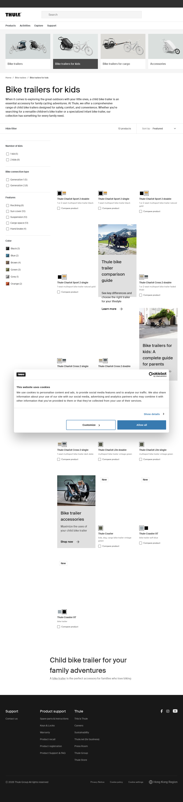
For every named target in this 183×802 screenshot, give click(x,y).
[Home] (24, 15)
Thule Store (80, 759)
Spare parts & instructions (54, 718)
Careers (78, 725)
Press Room (81, 746)
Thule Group (81, 753)
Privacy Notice (97, 782)
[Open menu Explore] (40, 26)
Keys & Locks (47, 725)
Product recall (47, 739)
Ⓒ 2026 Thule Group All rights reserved (27, 782)
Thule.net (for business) (86, 739)
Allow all (141, 424)
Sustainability (81, 732)
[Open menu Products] (13, 26)
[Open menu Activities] (27, 26)
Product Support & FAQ (52, 753)
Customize (91, 424)
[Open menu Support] (53, 26)
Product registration (51, 746)
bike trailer (59, 678)
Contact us (12, 718)
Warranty (45, 732)
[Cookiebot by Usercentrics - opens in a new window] (151, 374)
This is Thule (81, 718)
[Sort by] (164, 128)
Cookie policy (116, 782)
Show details (152, 413)
